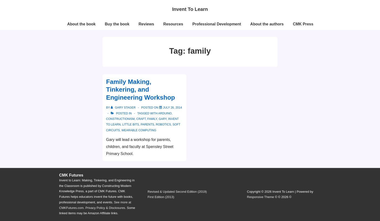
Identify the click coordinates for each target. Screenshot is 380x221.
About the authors (267, 24)
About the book (81, 24)
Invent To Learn (190, 9)
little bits (130, 124)
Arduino (165, 113)
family (152, 119)
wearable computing (138, 130)
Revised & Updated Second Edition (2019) (177, 191)
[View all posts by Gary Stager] (123, 107)
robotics (163, 124)
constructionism (120, 119)
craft (141, 119)
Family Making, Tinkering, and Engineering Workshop (140, 89)
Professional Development (216, 24)
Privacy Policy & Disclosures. (105, 208)
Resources (173, 24)
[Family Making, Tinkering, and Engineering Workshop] (172, 107)
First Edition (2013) (161, 197)
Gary (162, 119)
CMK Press (303, 24)
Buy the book (117, 24)
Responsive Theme (260, 197)
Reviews (146, 24)
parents (147, 124)
